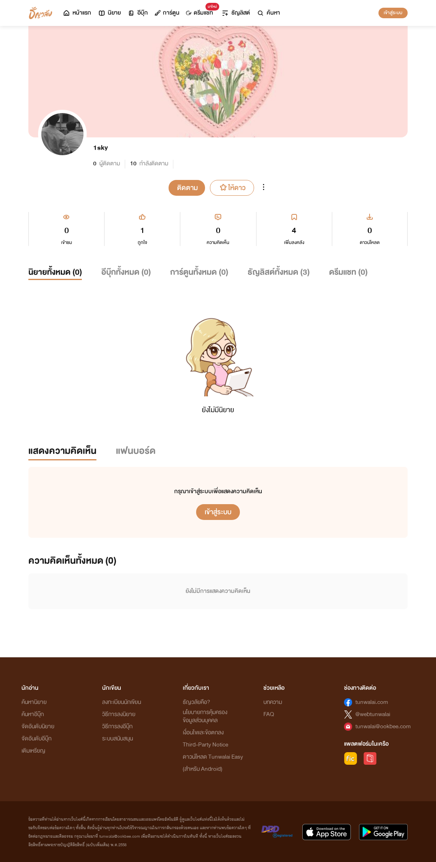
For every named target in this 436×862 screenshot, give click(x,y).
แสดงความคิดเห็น (62, 451)
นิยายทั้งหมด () (55, 272)
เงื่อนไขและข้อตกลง (203, 732)
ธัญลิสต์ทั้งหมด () (279, 272)
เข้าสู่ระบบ (393, 13)
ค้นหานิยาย (34, 702)
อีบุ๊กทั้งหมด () (126, 272)
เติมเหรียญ (33, 751)
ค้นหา (268, 13)
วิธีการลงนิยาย (118, 714)
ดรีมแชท (201, 11)
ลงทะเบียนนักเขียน (121, 702)
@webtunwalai (372, 714)
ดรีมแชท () (348, 272)
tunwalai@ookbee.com (383, 726)
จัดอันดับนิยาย (37, 726)
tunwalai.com (371, 702)
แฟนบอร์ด (136, 451)
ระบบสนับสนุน (117, 739)
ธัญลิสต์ (235, 13)
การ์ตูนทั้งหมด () (199, 272)
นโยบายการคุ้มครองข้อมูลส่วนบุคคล (205, 716)
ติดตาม (187, 188)
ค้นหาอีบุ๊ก (32, 714)
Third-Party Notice (205, 745)
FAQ (268, 714)
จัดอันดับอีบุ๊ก (36, 739)
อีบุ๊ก (137, 13)
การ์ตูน (167, 13)
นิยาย (109, 13)
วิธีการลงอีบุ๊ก (117, 726)
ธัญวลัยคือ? (196, 702)
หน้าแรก (76, 13)
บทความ (272, 702)
